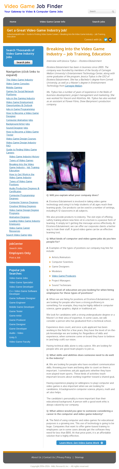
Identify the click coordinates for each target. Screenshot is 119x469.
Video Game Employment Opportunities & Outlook (19, 104)
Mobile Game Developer (21, 307)
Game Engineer (17, 302)
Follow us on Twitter (106, 39)
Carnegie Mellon (73, 85)
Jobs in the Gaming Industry (20, 98)
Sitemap (79, 457)
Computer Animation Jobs (19, 120)
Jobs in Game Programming (20, 109)
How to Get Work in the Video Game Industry (21, 176)
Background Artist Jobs (18, 123)
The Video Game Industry (19, 79)
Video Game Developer (21, 286)
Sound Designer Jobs (17, 127)
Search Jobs (98, 21)
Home (13, 21)
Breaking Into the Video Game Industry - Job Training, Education (24, 167)
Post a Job (14, 257)
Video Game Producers (64, 275)
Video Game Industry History (24, 156)
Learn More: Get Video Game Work (79, 442)
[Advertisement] (69, 131)
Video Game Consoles (17, 83)
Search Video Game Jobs (19, 234)
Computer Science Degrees (23, 202)
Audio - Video (16, 333)
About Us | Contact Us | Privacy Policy (51, 457)
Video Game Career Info (52, 21)
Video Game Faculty (19, 341)
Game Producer (17, 320)
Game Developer (18, 328)
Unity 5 (13, 337)
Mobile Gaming (14, 87)
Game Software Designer (22, 298)
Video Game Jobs (18, 278)
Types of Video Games (21, 160)
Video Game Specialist (21, 282)
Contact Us (110, 39)
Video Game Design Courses (21, 138)
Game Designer (17, 324)
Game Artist (15, 315)
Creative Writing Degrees (22, 206)
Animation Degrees (19, 217)
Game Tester (16, 311)
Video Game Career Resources (19, 229)
